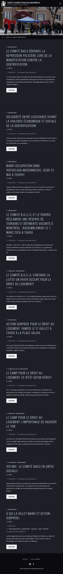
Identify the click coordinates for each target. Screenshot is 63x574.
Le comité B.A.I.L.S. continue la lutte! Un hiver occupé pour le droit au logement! (28, 279)
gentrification (26, 529)
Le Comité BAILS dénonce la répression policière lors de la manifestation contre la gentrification (29, 58)
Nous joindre (35, 559)
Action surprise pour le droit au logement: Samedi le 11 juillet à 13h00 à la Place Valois (30, 328)
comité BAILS (12, 462)
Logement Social (13, 369)
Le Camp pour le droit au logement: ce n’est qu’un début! (29, 375)
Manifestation (12, 47)
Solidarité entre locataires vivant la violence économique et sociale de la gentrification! (31, 121)
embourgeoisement (15, 529)
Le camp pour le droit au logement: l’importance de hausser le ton (31, 422)
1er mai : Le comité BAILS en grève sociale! (30, 468)
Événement (11, 271)
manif (40, 529)
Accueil (25, 559)
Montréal (45, 529)
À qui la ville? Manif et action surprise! (28, 515)
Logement (34, 529)
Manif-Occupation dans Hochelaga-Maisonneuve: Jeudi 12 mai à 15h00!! (30, 170)
